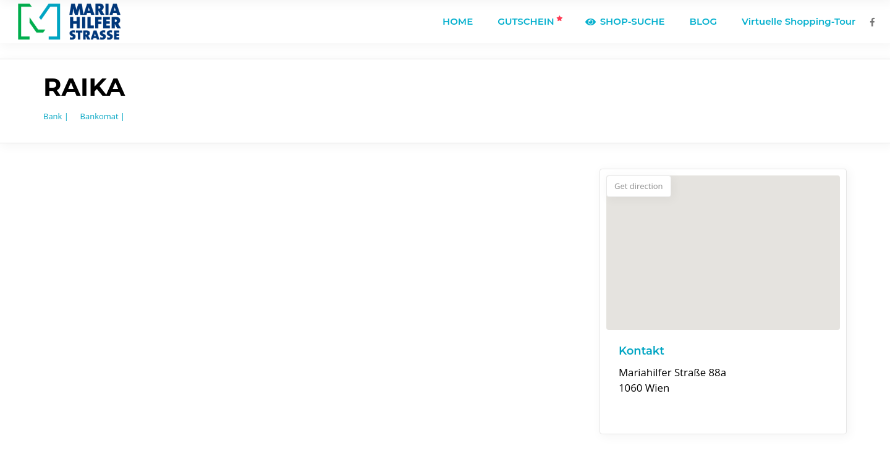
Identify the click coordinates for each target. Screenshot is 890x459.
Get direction (638, 186)
